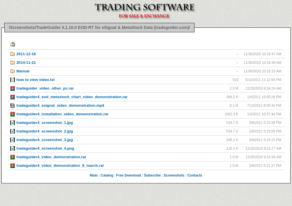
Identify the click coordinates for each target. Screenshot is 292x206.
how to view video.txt (35, 80)
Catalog (107, 175)
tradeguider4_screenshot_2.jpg (44, 131)
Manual (22, 71)
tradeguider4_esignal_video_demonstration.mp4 (60, 105)
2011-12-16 (26, 54)
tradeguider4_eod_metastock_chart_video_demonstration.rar (71, 97)
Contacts (194, 175)
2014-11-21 (26, 62)
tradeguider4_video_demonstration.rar (51, 157)
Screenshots (174, 175)
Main (94, 175)
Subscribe (152, 175)
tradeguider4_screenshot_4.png (45, 148)
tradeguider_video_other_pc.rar (45, 88)
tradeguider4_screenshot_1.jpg (44, 122)
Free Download (128, 175)
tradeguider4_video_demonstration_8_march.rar (60, 165)
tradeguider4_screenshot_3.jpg (44, 140)
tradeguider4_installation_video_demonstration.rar (62, 114)
